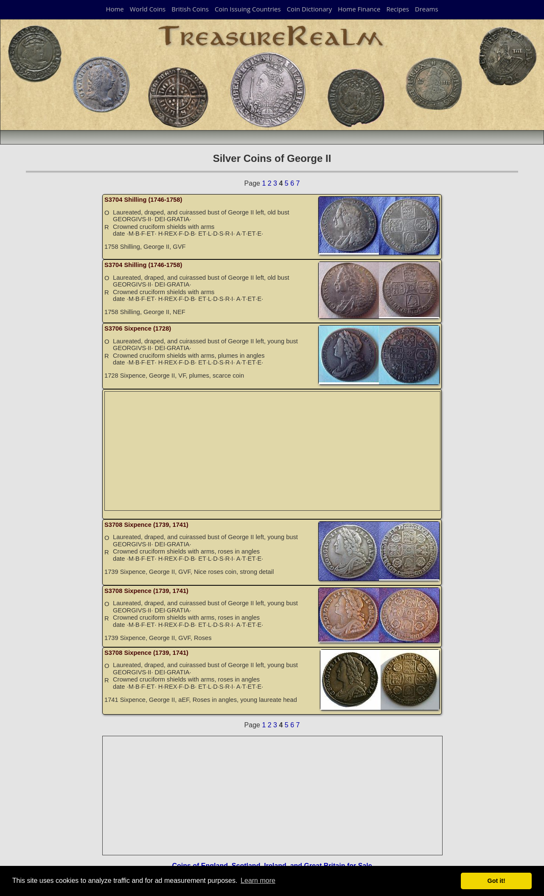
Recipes (397, 9)
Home (114, 9)
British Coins (190, 9)
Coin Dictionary (309, 9)
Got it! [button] (496, 880)
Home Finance (359, 9)
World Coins (147, 9)
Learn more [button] (258, 880)
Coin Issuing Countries (248, 9)
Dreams (426, 9)
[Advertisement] (273, 451)
